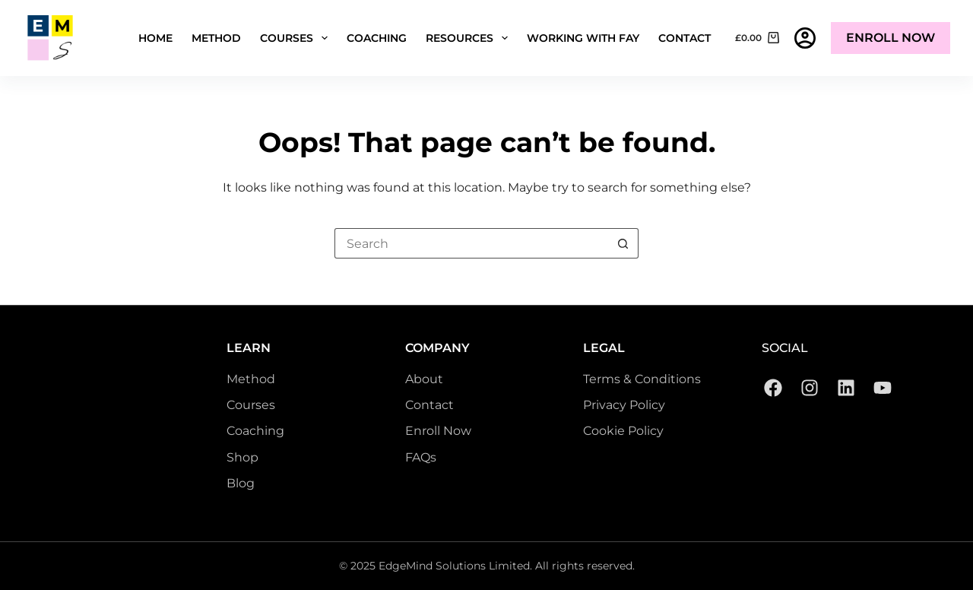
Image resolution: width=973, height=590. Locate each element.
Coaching (377, 38)
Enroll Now (890, 37)
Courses (297, 38)
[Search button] (623, 243)
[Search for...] (471, 243)
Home (155, 38)
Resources (470, 38)
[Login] (805, 38)
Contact (684, 38)
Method (216, 38)
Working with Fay (583, 38)
